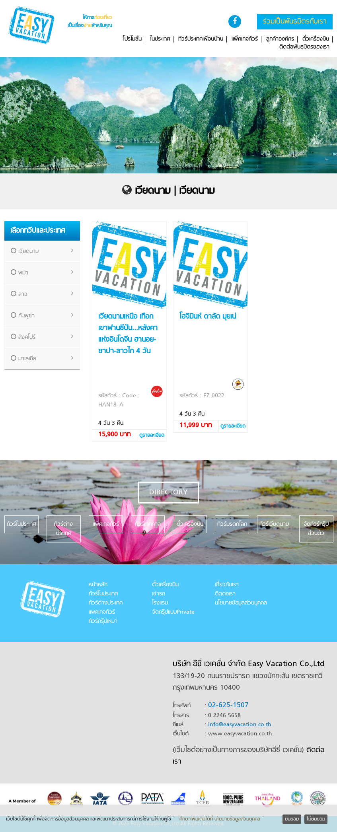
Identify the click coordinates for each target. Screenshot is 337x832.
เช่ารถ (158, 594)
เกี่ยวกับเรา (227, 584)
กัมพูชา (42, 316)
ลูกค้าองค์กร (280, 39)
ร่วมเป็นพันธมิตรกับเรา (295, 21)
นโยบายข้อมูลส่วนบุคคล (241, 603)
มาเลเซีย (42, 359)
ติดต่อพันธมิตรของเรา (304, 47)
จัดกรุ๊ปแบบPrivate (173, 612)
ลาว (42, 294)
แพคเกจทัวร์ (102, 612)
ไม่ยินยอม (316, 819)
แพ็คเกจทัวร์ (245, 39)
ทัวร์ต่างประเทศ (106, 603)
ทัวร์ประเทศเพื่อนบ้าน (200, 39)
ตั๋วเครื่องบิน (315, 39)
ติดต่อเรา (225, 594)
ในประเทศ (160, 39)
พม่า (42, 273)
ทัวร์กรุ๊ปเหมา (103, 621)
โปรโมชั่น (132, 39)
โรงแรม (160, 603)
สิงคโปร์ (42, 337)
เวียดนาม (153, 191)
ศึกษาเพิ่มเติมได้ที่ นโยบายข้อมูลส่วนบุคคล (219, 819)
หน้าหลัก (98, 584)
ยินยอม (292, 819)
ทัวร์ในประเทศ (103, 594)
